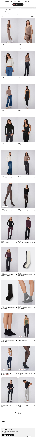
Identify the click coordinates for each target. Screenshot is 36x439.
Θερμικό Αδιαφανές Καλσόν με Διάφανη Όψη (8, 210)
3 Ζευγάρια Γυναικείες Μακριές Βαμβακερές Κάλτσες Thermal (25, 275)
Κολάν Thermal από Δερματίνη (23, 210)
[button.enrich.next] (20, 413)
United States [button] (18, 4)
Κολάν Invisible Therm (4, 45)
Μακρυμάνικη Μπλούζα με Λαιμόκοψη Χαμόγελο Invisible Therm (7, 79)
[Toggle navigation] (1, 8)
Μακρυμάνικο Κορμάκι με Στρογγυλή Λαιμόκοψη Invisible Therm (24, 79)
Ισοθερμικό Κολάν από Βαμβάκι (6, 242)
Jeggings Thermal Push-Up (23, 340)
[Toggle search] (4, 8)
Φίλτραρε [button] (33, 16)
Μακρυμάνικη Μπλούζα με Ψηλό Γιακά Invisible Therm (7, 145)
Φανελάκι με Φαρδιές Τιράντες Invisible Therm (24, 46)
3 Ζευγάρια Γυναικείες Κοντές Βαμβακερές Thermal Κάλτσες (25, 308)
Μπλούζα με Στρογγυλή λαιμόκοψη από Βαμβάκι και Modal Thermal (7, 275)
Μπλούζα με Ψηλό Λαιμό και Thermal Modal (25, 242)
